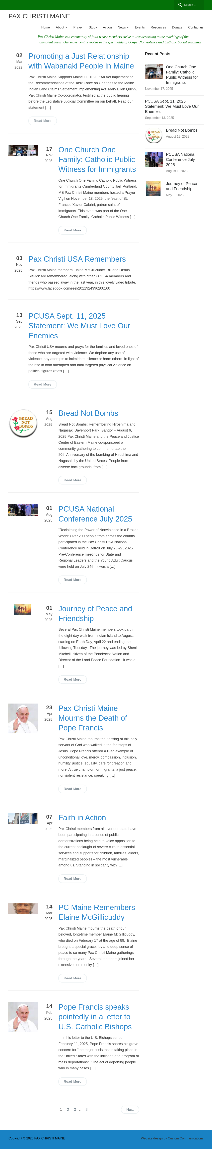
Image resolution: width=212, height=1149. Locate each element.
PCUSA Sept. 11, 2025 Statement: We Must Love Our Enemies (79, 326)
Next (130, 1110)
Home (45, 27)
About (60, 27)
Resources (158, 27)
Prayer (78, 27)
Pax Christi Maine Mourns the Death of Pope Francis (92, 718)
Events (140, 27)
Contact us (195, 27)
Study (93, 27)
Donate (177, 27)
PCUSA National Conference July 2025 (180, 159)
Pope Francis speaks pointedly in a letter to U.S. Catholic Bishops (95, 1017)
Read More (42, 120)
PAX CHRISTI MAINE (39, 16)
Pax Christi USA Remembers (77, 259)
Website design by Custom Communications (172, 1138)
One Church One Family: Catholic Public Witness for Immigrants (97, 160)
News (122, 27)
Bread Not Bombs (88, 413)
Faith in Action (82, 817)
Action (107, 27)
